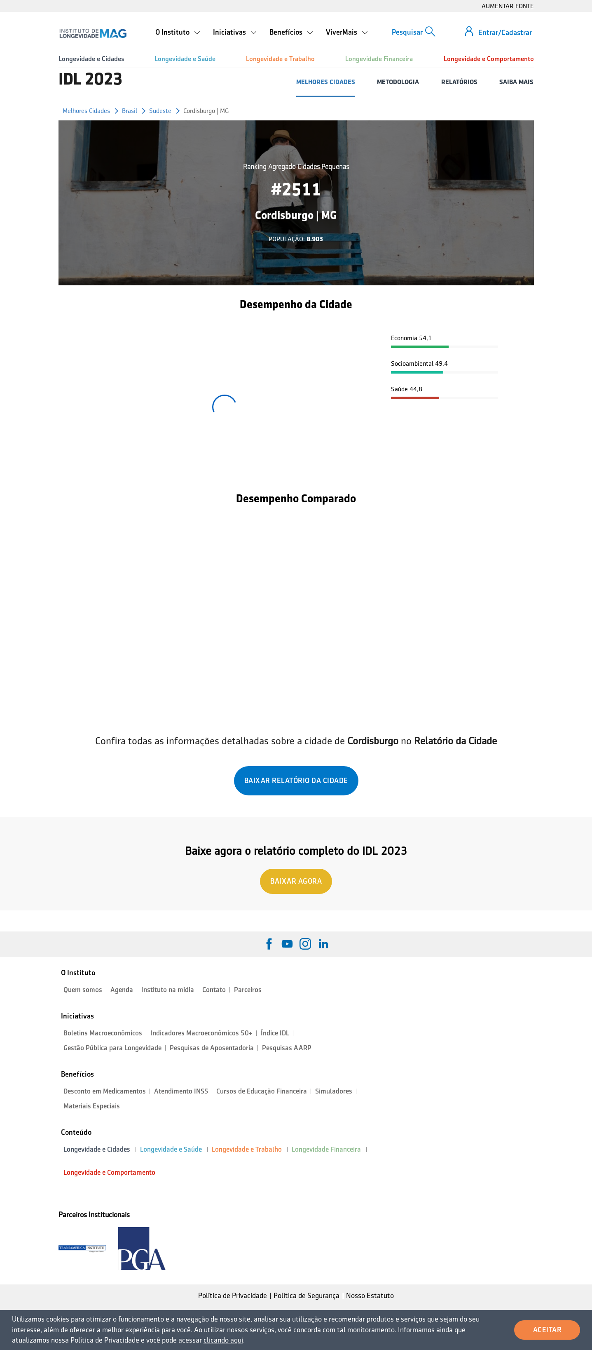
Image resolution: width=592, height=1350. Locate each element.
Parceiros (248, 990)
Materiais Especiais (91, 1106)
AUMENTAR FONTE (508, 5)
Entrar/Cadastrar (505, 32)
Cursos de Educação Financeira (261, 1091)
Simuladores (333, 1091)
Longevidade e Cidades (91, 59)
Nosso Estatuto (370, 1295)
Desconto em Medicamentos (104, 1091)
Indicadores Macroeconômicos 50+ (201, 1033)
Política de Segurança (306, 1295)
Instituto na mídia (167, 990)
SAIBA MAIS (516, 81)
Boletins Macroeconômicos (102, 1033)
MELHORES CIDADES (325, 81)
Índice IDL (275, 1033)
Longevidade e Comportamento (489, 59)
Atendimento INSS (181, 1091)
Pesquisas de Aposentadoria (212, 1048)
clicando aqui (223, 1340)
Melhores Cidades (86, 110)
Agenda (121, 990)
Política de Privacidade (232, 1295)
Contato (214, 990)
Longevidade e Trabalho (280, 59)
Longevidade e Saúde (184, 59)
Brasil (129, 110)
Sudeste (160, 110)
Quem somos (82, 990)
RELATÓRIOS (459, 81)
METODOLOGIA (398, 81)
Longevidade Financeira (379, 59)
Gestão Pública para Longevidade (112, 1048)
